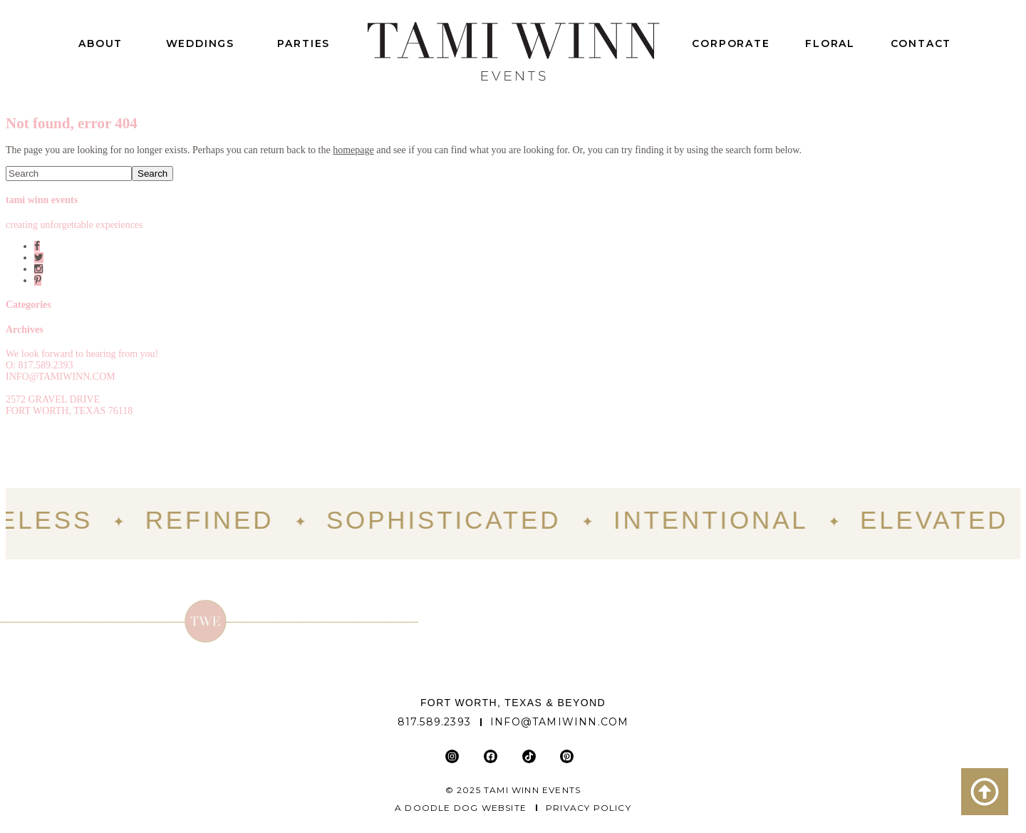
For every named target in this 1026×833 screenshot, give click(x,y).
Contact (921, 43)
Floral (830, 43)
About (100, 43)
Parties (303, 43)
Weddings (200, 43)
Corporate (731, 43)
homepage (353, 150)
